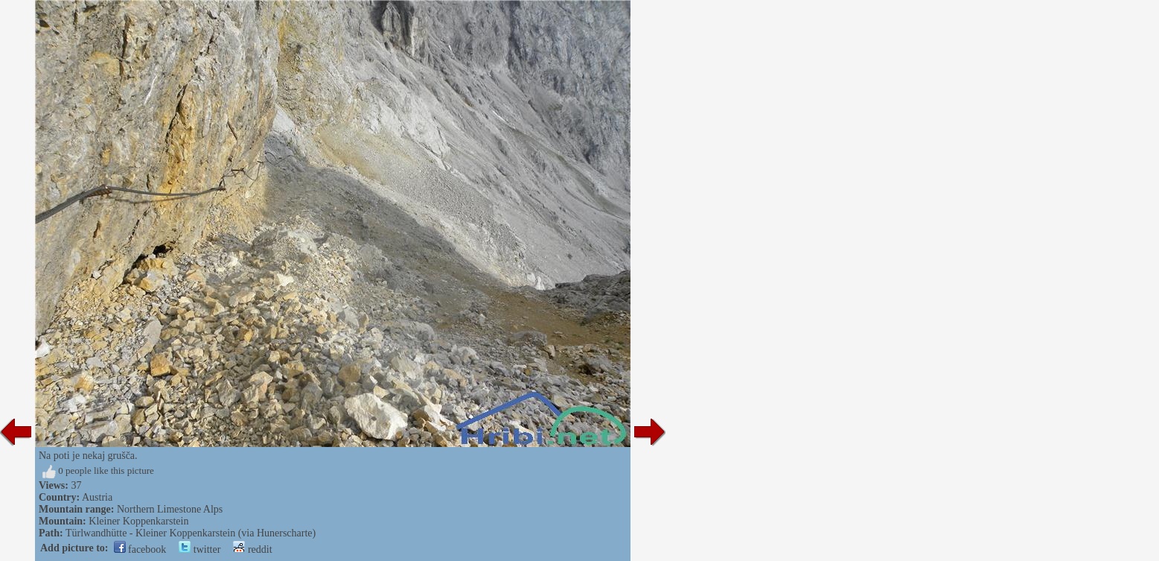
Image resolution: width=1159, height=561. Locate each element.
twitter (199, 549)
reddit (252, 549)
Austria (97, 497)
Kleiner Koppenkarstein (138, 521)
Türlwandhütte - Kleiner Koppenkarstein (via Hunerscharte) (191, 533)
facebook (140, 549)
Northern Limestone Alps (170, 509)
